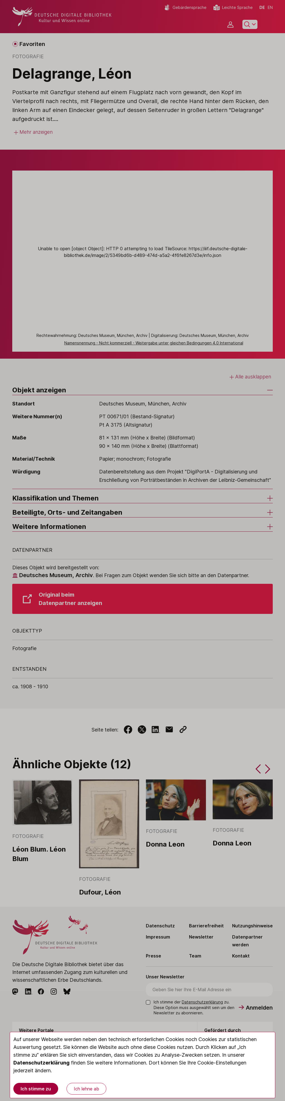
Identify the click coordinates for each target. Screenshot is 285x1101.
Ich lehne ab (86, 1089)
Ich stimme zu (36, 1089)
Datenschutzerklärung (41, 1063)
